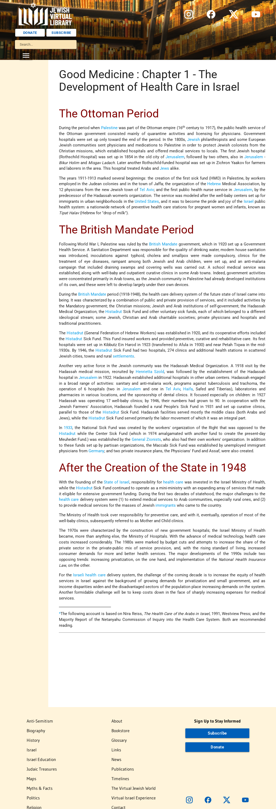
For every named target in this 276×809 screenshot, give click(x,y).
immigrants (165, 505)
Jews (164, 168)
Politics (33, 797)
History (33, 740)
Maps (31, 778)
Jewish (193, 139)
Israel (249, 201)
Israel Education (41, 759)
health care (173, 482)
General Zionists (146, 439)
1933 (68, 428)
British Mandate (163, 244)
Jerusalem (175, 157)
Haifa (188, 389)
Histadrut (113, 312)
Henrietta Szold (150, 372)
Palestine (109, 128)
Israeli (78, 575)
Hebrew (214, 184)
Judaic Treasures (42, 769)
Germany (96, 451)
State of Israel (116, 482)
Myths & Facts (40, 788)
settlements (123, 356)
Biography (36, 730)
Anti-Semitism (40, 721)
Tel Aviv (146, 190)
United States (147, 201)
